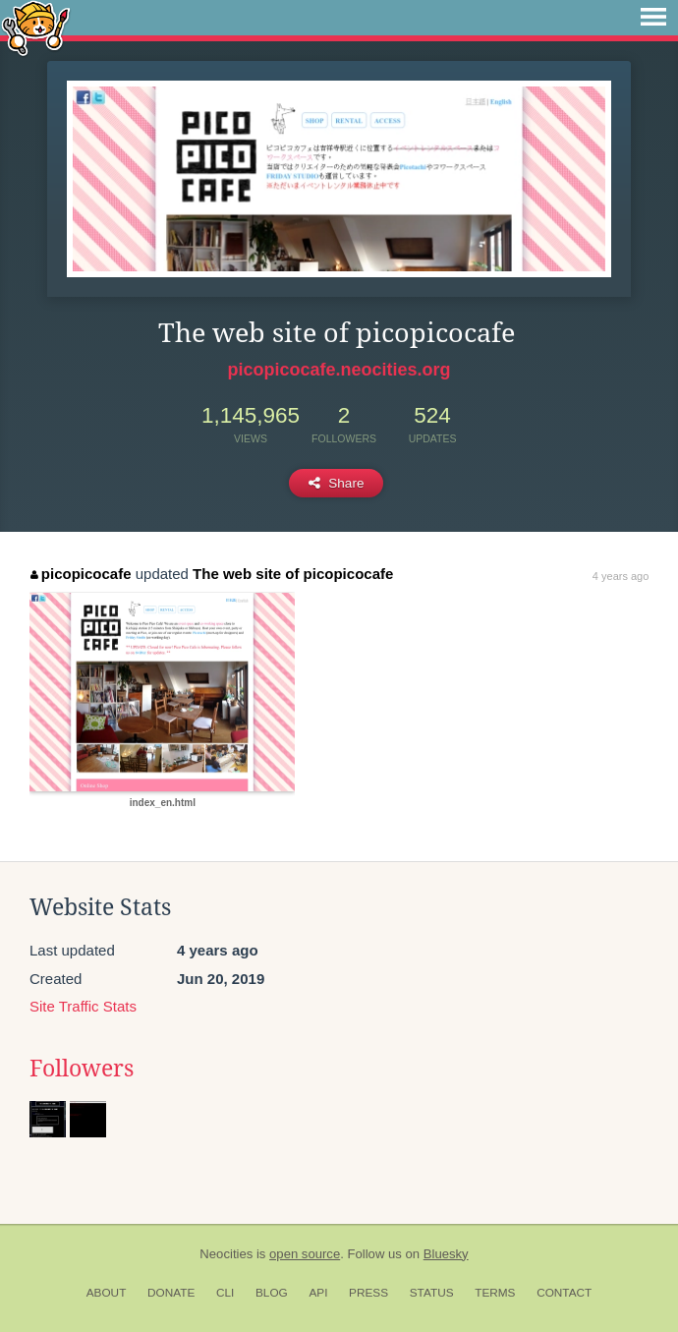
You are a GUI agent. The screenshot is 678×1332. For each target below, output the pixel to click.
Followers (81, 1068)
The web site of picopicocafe (293, 573)
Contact (564, 1293)
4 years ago (621, 576)
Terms (495, 1293)
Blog (271, 1293)
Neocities (226, 1253)
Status (432, 1293)
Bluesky (446, 1253)
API (318, 1293)
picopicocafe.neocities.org (338, 369)
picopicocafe (80, 573)
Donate (171, 1293)
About (106, 1293)
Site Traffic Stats (83, 1006)
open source (304, 1253)
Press (368, 1293)
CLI (225, 1293)
